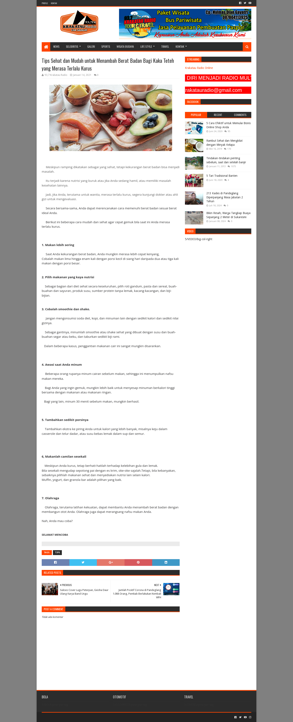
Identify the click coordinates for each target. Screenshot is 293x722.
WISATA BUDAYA (125, 46)
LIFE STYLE (146, 46)
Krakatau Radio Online (199, 68)
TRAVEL (165, 46)
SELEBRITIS (72, 46)
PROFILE (45, 3)
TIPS (57, 552)
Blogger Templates (88, 717)
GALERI (91, 46)
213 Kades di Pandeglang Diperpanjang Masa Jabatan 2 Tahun (224, 197)
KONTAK (54, 3)
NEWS (56, 46)
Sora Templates (64, 717)
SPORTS (105, 46)
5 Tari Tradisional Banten (221, 175)
